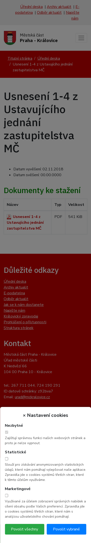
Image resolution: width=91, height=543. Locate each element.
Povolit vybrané (66, 529)
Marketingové (18, 489)
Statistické (15, 452)
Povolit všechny (24, 529)
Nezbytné (14, 425)
